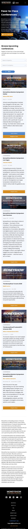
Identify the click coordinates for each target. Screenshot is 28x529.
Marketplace (13, 513)
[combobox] (14, 60)
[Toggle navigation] (25, 3)
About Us (13, 505)
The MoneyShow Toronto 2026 (12, 284)
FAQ (13, 508)
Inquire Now (14, 191)
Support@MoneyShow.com (14, 523)
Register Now (14, 136)
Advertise (13, 502)
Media (13, 510)
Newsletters (13, 515)
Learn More (14, 133)
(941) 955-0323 (14, 526)
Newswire (13, 518)
